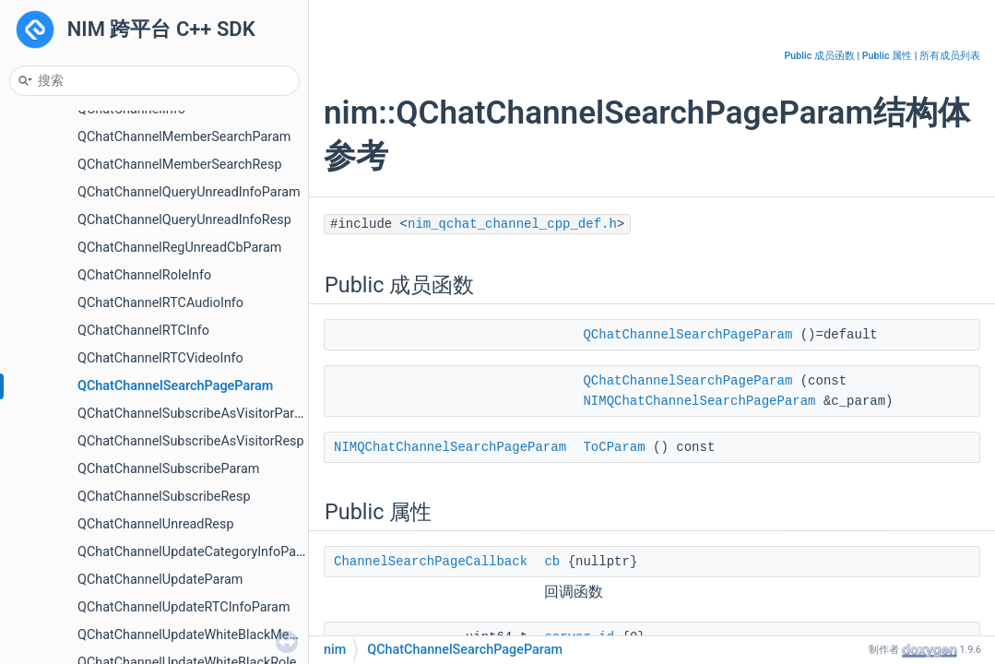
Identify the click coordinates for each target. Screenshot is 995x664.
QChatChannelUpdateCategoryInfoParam (198, 552)
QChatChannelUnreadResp (155, 524)
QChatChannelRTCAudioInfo (160, 303)
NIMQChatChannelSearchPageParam (699, 401)
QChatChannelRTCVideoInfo (160, 358)
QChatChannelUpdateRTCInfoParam (183, 607)
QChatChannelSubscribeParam (168, 469)
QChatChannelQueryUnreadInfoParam (189, 192)
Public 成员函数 (820, 56)
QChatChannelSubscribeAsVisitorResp (190, 441)
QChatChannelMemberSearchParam (183, 137)
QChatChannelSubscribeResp (164, 496)
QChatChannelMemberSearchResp (179, 164)
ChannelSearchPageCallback (430, 561)
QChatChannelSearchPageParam (175, 386)
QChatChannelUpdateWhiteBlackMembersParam (221, 635)
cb (552, 561)
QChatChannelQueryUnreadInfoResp (184, 220)
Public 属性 (887, 56)
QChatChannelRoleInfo (144, 275)
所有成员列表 (949, 56)
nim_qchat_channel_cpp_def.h (512, 224)
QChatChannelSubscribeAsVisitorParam (195, 413)
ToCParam (614, 447)
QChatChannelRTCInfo (143, 330)
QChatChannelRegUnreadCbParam (179, 247)
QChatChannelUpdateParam (160, 579)
